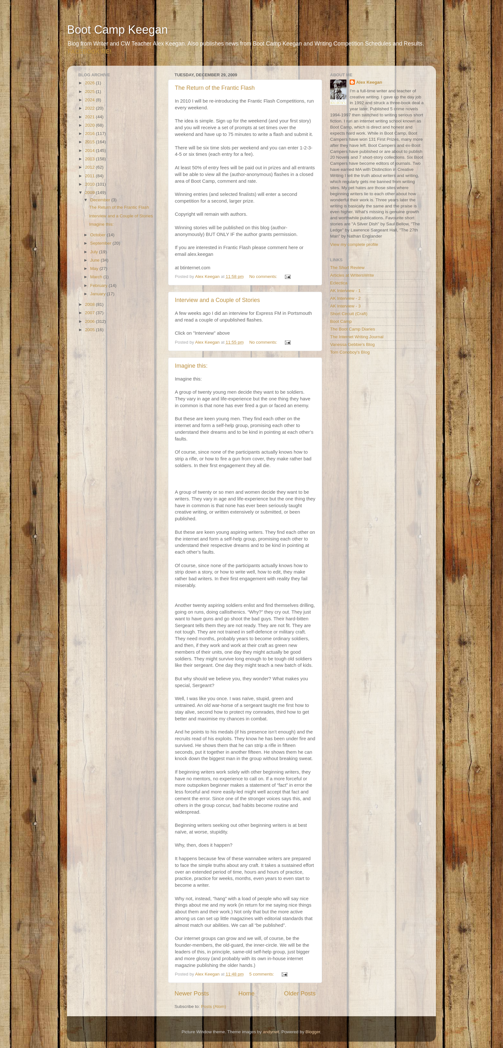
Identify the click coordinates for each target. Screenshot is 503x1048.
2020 (90, 125)
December (100, 199)
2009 (90, 192)
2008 (90, 304)
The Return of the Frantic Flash (215, 88)
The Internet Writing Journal (356, 336)
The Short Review (347, 267)
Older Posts (300, 993)
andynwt (271, 1031)
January (98, 293)
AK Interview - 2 (345, 298)
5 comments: (262, 974)
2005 (90, 329)
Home (246, 993)
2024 (90, 99)
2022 (90, 108)
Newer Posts (192, 993)
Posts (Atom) (213, 1006)
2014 (90, 150)
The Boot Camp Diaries (352, 329)
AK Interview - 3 (345, 306)
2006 (90, 321)
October (98, 234)
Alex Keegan (369, 82)
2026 (90, 82)
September (101, 243)
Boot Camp (341, 321)
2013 (90, 158)
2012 (90, 167)
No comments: (263, 276)
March (96, 276)
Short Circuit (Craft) (348, 313)
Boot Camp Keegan (117, 29)
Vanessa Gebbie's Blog (352, 344)
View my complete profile (354, 244)
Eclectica (338, 283)
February (99, 285)
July (94, 251)
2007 (90, 312)
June (95, 260)
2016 (90, 133)
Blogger (312, 1031)
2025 (90, 91)
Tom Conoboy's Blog (350, 352)
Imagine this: (191, 366)
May (94, 268)
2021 (90, 116)
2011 (90, 175)
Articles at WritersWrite (352, 275)
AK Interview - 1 (345, 290)
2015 (90, 141)
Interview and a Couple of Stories (217, 300)
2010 (90, 184)
